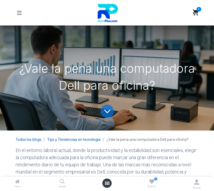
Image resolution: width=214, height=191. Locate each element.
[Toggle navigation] (19, 13)
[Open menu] (107, 183)
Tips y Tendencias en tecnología (74, 139)
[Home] (17, 182)
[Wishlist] (151, 182)
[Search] (62, 182)
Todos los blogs (28, 139)
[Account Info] (196, 182)
